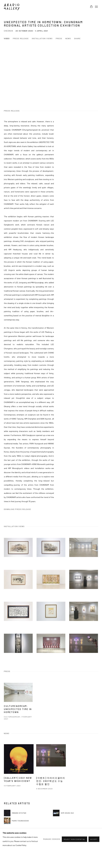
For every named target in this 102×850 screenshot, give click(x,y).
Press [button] (59, 38)
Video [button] (7, 38)
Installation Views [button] (42, 38)
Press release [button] (21, 38)
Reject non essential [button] (74, 839)
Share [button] (77, 38)
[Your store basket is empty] (91, 7)
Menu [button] (96, 7)
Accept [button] (93, 839)
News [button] (68, 38)
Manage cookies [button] (51, 839)
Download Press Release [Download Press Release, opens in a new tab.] (17, 509)
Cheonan (8, 31)
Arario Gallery (12, 7)
